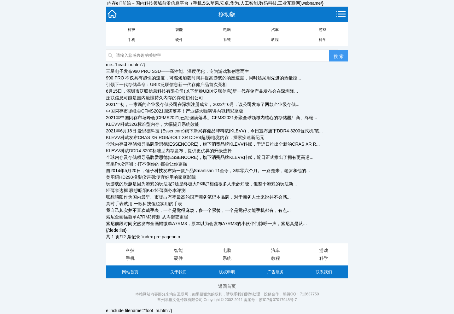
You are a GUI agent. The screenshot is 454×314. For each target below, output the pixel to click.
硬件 (179, 40)
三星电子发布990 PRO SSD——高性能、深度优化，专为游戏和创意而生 (177, 71)
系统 (227, 40)
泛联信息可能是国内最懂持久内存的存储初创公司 (154, 97)
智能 (179, 29)
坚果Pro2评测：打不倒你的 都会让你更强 (146, 163)
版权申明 (227, 272)
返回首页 (227, 286)
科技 (131, 29)
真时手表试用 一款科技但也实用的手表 (144, 203)
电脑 (227, 29)
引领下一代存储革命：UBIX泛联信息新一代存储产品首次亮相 (166, 84)
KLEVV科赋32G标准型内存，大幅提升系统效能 (152, 124)
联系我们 (324, 272)
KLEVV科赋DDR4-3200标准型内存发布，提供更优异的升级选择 (169, 150)
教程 (275, 40)
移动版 (227, 14)
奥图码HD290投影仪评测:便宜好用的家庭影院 (151, 177)
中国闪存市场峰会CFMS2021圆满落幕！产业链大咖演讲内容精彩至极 (174, 110)
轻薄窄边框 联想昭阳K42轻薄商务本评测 (146, 190)
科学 (322, 40)
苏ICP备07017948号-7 (278, 300)
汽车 (275, 29)
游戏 (322, 29)
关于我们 (178, 272)
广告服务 (275, 272)
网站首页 (130, 272)
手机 (131, 40)
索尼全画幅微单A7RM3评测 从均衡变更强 (147, 216)
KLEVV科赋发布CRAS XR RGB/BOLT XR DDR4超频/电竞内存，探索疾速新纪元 (185, 137)
